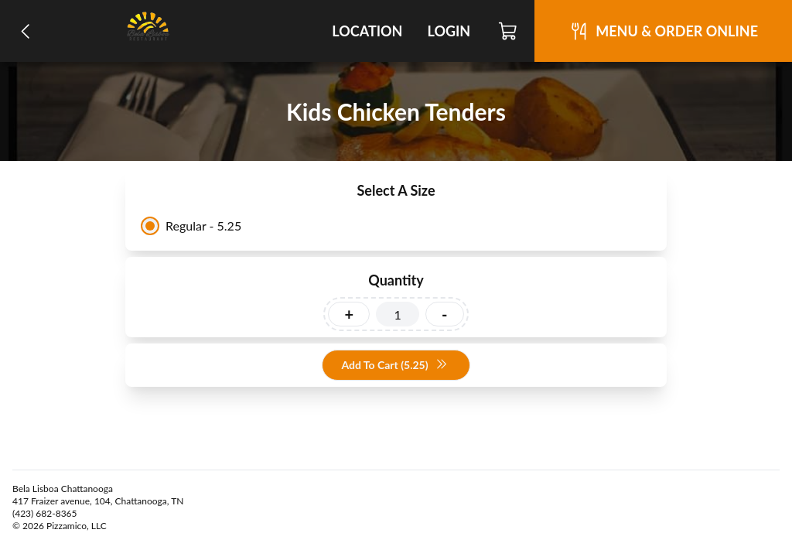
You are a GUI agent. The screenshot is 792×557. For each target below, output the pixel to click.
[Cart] (508, 31)
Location (367, 30)
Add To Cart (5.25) (394, 365)
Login (448, 30)
